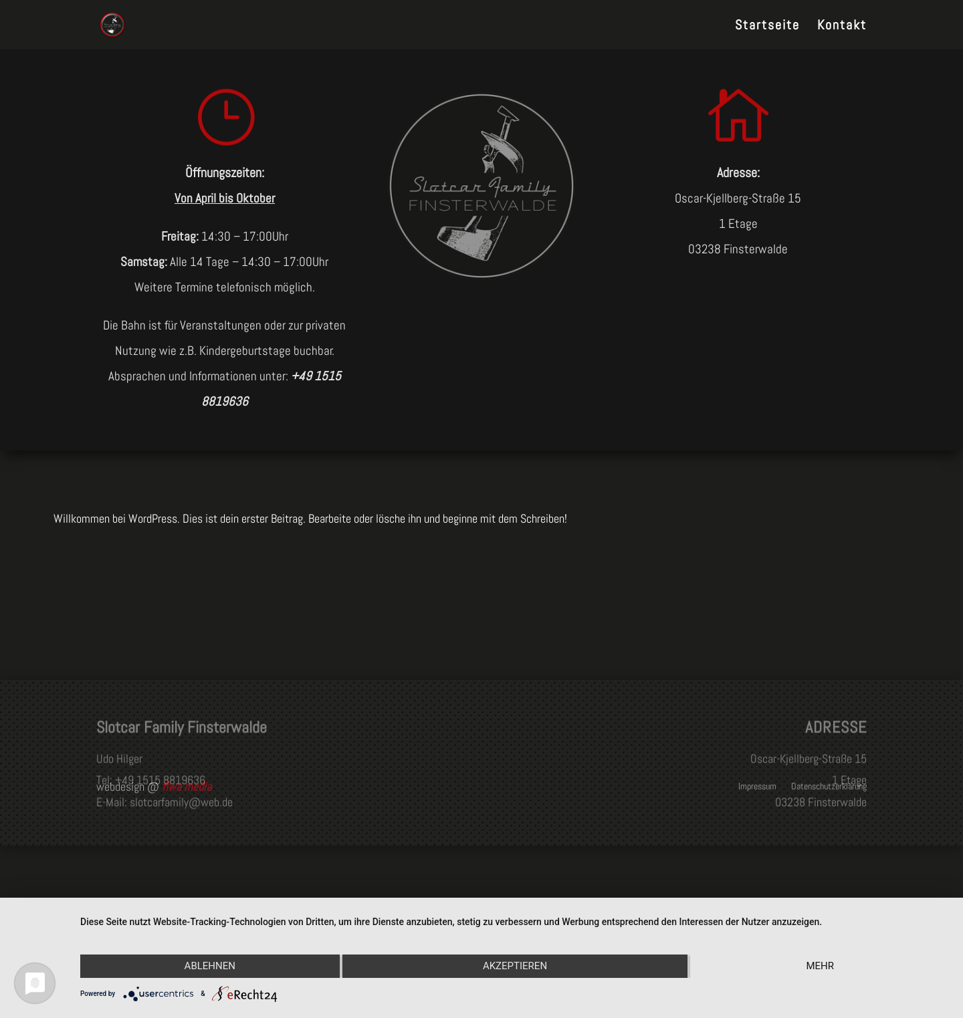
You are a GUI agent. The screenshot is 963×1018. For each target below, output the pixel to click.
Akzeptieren (515, 966)
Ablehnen (210, 966)
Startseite (767, 26)
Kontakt (842, 26)
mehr (820, 966)
